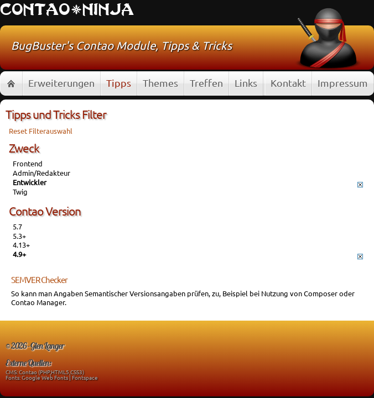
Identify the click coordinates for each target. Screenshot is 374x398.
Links (246, 82)
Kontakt (288, 82)
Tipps (118, 82)
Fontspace (85, 377)
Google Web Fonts (45, 377)
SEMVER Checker (39, 279)
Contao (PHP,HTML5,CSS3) (51, 372)
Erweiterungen (61, 82)
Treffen (206, 82)
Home (11, 83)
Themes (160, 82)
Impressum (343, 82)
